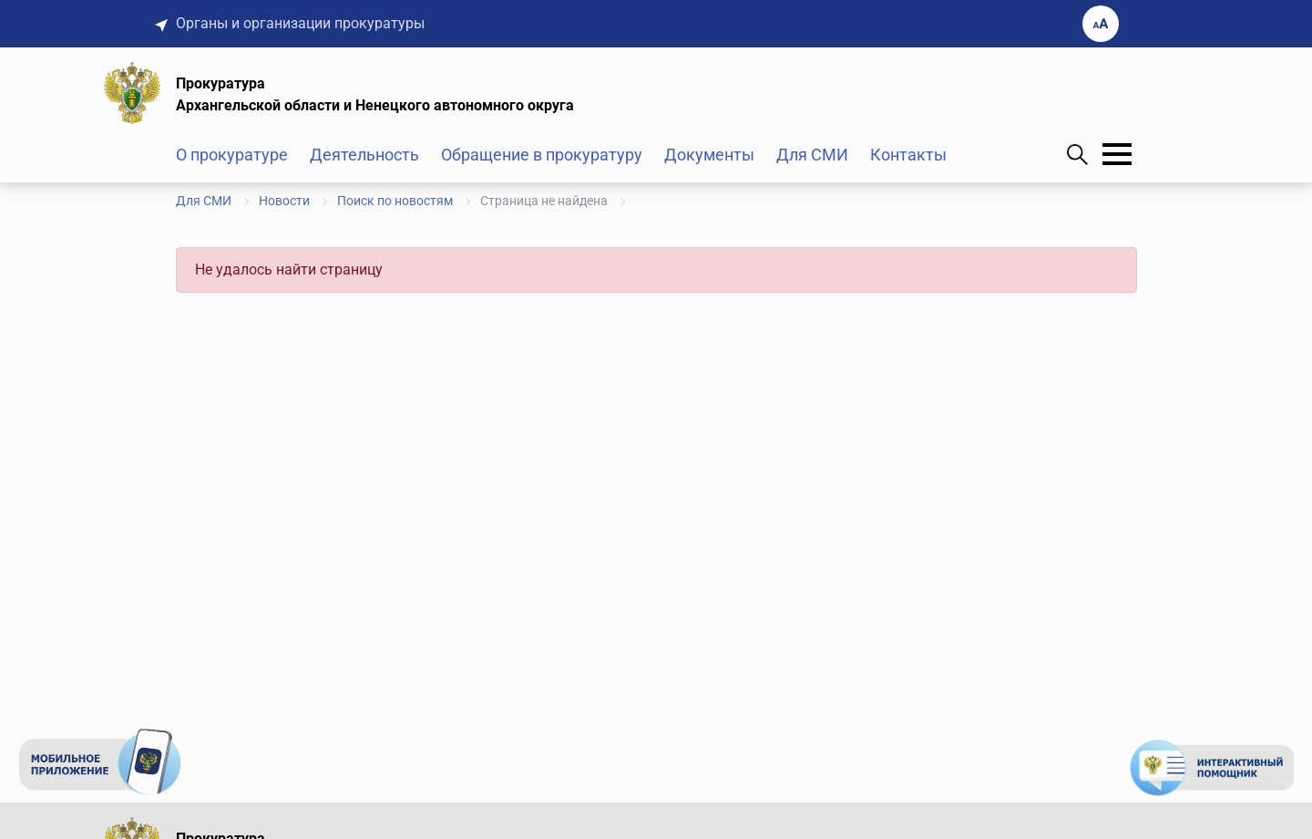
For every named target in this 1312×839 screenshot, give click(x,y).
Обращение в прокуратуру (541, 154)
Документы (709, 154)
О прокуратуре (232, 154)
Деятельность (364, 154)
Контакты (908, 154)
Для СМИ (812, 154)
